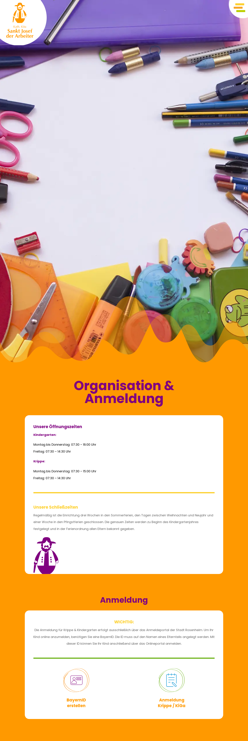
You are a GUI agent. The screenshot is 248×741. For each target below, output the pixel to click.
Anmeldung (171, 700)
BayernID (76, 700)
